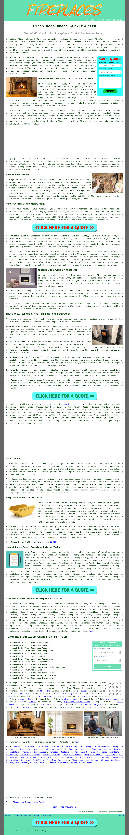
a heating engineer (67, 694)
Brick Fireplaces (52, 749)
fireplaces (11, 66)
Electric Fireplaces (24, 747)
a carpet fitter (26, 699)
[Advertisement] (64, 141)
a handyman (46, 705)
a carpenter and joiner (91, 705)
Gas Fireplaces (29, 757)
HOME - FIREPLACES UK (64, 807)
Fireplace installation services (82, 618)
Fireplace (11, 404)
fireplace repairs (57, 571)
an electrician (22, 694)
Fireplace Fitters (72, 755)
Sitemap (7, 815)
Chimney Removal (38, 763)
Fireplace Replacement (98, 747)
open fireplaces (35, 577)
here (91, 631)
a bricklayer (84, 696)
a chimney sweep (70, 699)
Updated (36, 815)
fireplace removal (61, 558)
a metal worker (21, 707)
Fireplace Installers (32, 760)
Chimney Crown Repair (17, 763)
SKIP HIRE (45, 691)
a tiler (32, 702)
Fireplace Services (49, 747)
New (30, 815)
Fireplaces (11, 755)
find (15, 604)
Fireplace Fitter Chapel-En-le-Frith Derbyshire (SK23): (37, 39)
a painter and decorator (77, 702)
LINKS (93, 20)
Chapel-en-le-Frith (72, 404)
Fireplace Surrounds (52, 757)
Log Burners (111, 755)
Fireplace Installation (35, 752)
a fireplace (116, 623)
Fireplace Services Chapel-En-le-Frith (36, 636)
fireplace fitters (71, 688)
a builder (82, 691)
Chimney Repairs (46, 815)
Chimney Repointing (111, 760)
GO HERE (54, 542)
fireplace (100, 39)
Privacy (121, 815)
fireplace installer (40, 188)
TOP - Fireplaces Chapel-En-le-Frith (25, 802)
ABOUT (100, 20)
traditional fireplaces (109, 563)
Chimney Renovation (58, 763)
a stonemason (112, 699)
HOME (86, 20)
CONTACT (108, 20)
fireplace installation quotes (22, 631)
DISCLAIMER (117, 20)
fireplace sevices (15, 582)
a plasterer (45, 696)
